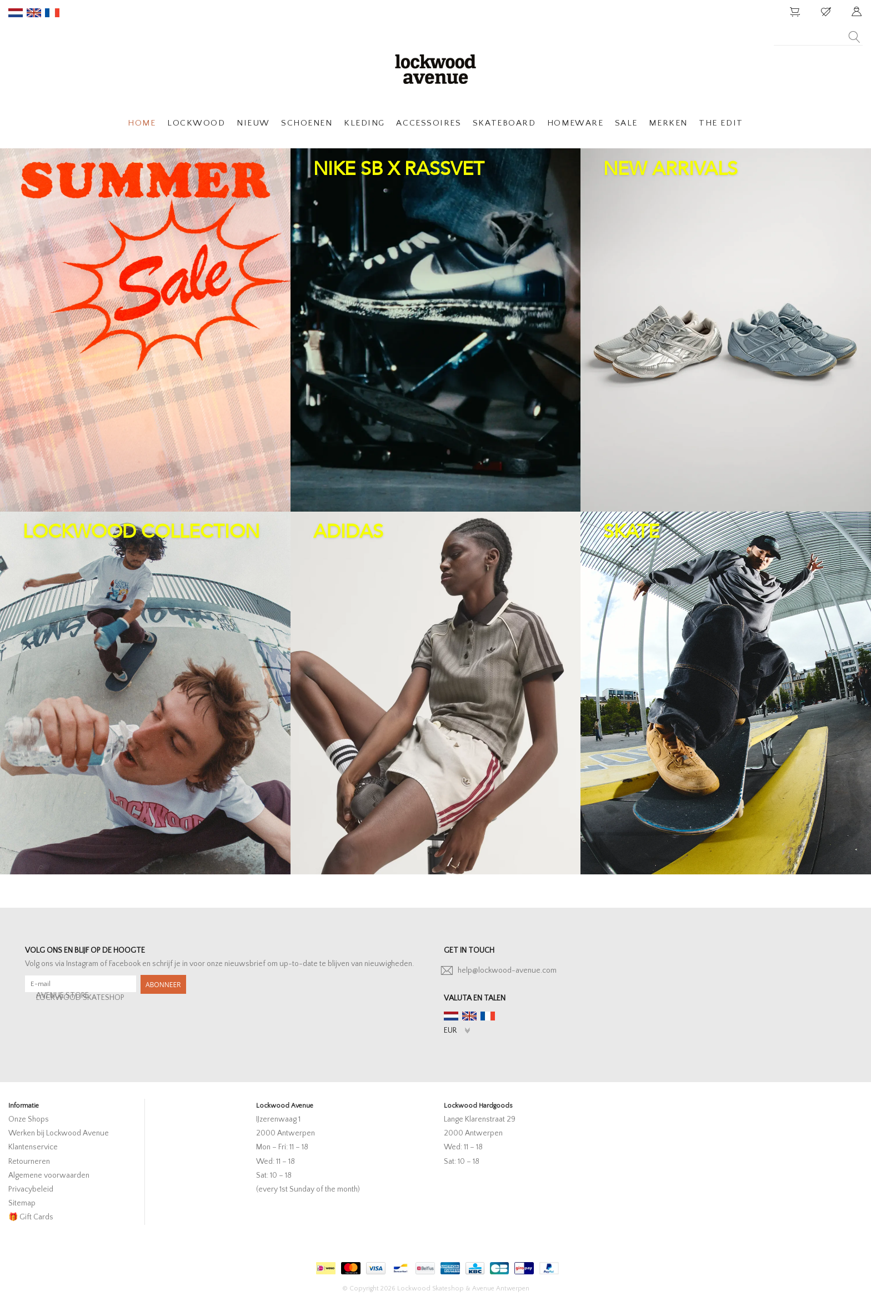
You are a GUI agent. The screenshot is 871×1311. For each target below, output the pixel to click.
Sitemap (22, 1203)
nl (15, 12)
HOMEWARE (575, 123)
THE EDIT (721, 123)
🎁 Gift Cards (30, 1217)
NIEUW (253, 123)
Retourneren (29, 1161)
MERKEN (668, 123)
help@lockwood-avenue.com (507, 970)
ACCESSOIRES (428, 123)
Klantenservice (33, 1147)
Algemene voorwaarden (48, 1175)
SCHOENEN (306, 123)
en (34, 12)
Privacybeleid (30, 1189)
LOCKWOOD (196, 123)
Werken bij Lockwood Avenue (58, 1133)
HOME (142, 123)
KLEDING (364, 123)
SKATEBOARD (504, 123)
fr (52, 12)
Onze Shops (28, 1119)
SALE (626, 123)
